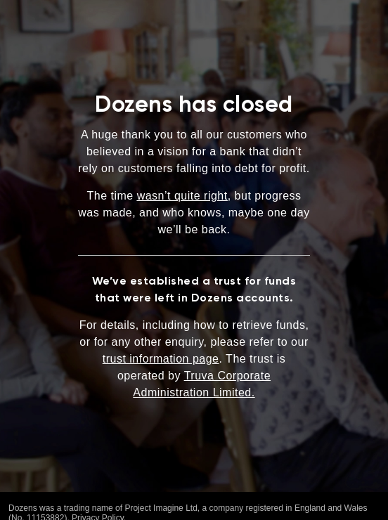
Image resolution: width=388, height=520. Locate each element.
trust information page (161, 359)
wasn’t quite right (182, 196)
